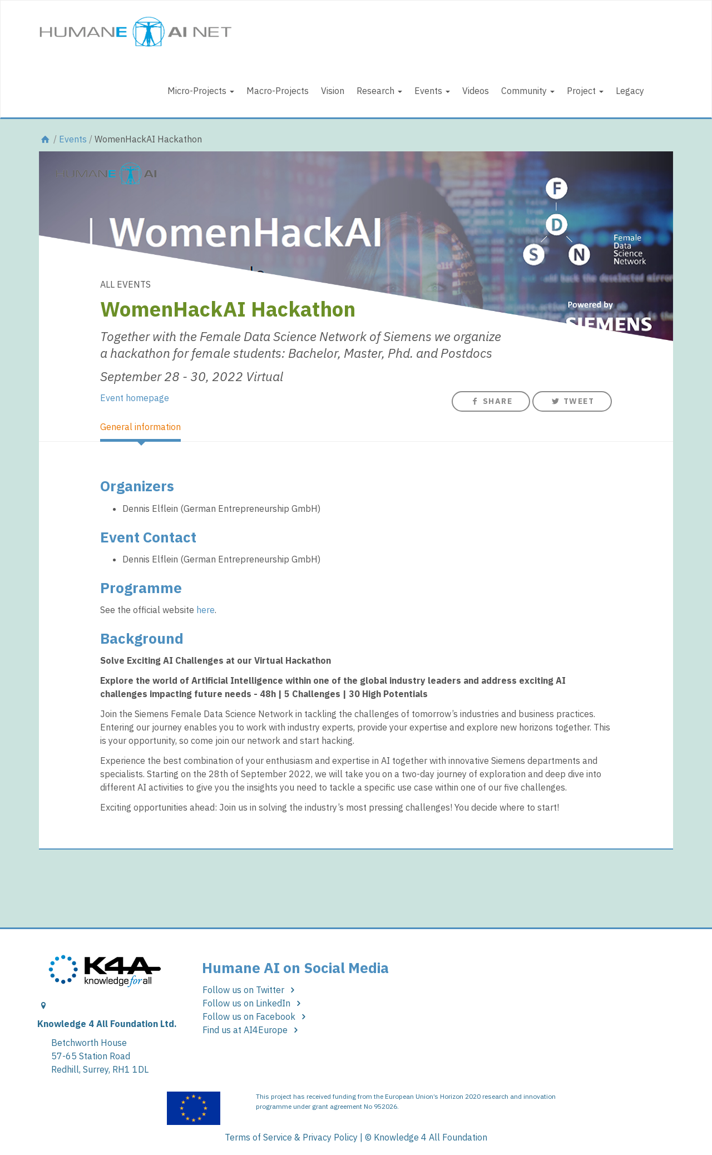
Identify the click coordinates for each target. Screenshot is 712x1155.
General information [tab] (140, 426)
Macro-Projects (277, 90)
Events (432, 90)
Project (585, 90)
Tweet (572, 401)
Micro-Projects (200, 90)
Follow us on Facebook (256, 1016)
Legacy (630, 90)
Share (490, 401)
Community (528, 90)
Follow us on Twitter (250, 989)
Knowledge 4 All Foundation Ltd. (107, 1023)
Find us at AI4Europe (252, 1029)
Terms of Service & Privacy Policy (291, 1137)
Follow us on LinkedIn (253, 1003)
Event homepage (134, 397)
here (205, 609)
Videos (475, 90)
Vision (332, 90)
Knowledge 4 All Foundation (430, 1137)
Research (379, 90)
